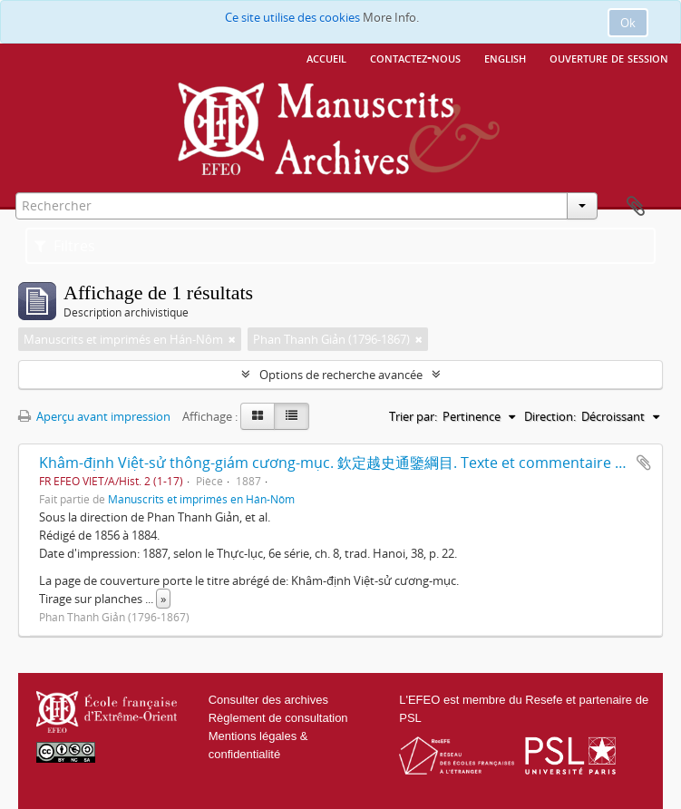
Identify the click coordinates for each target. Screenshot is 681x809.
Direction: (550, 416)
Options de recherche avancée (341, 374)
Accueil (326, 57)
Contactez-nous (415, 57)
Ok (628, 23)
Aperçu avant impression (94, 416)
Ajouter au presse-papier (644, 462)
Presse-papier (635, 206)
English (505, 57)
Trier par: (413, 416)
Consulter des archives (268, 700)
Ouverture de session (609, 57)
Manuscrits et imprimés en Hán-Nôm (201, 499)
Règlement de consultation (278, 718)
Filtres (64, 246)
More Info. (391, 17)
